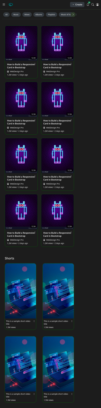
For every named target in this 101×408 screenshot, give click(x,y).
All (6, 14)
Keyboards (83, 14)
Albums (38, 14)
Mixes (27, 14)
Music (15, 14)
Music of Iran (66, 14)
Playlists (51, 14)
